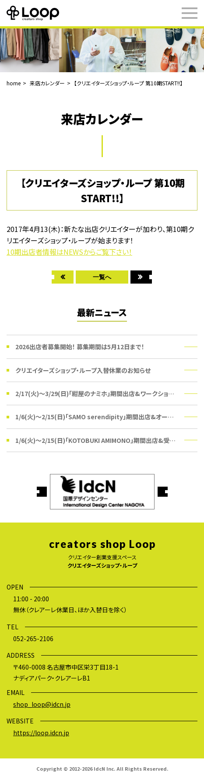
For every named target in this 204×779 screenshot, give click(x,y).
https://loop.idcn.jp (41, 732)
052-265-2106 (33, 638)
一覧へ (102, 277)
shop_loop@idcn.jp (41, 704)
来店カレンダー (47, 83)
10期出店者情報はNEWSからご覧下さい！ (69, 251)
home (14, 83)
